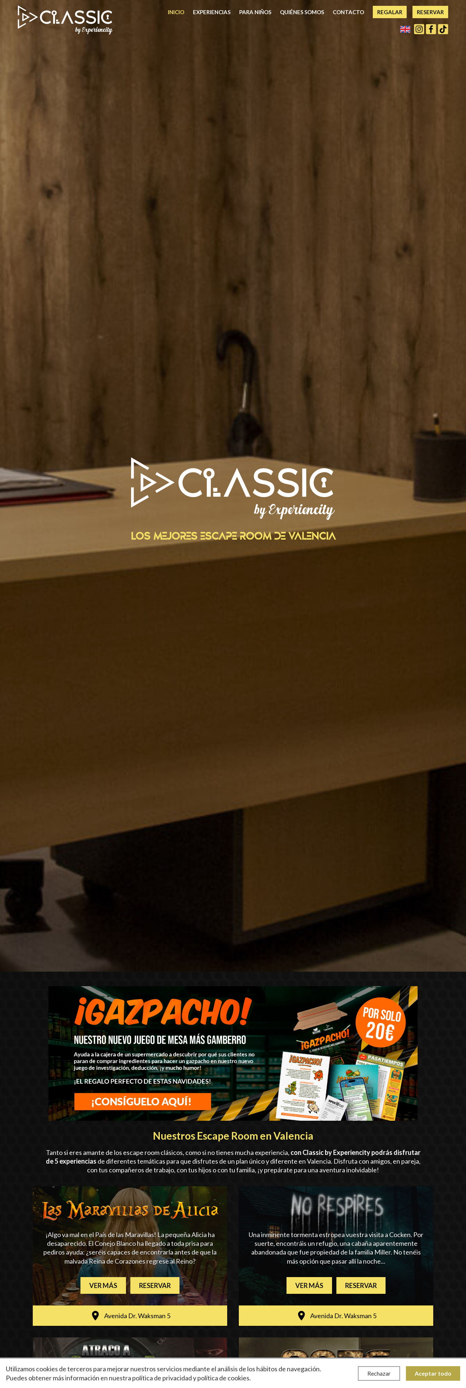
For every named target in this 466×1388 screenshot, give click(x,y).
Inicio (176, 12)
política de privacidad (162, 1378)
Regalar (389, 12)
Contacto (348, 12)
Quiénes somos (302, 12)
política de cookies (223, 1378)
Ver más (103, 1285)
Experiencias (211, 12)
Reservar (430, 12)
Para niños (255, 12)
